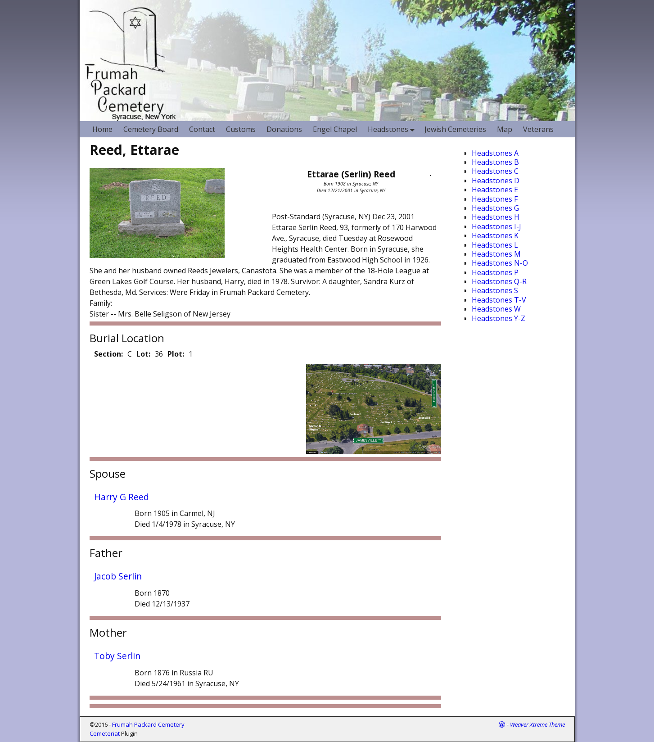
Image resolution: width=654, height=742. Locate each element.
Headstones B (495, 162)
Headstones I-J (496, 226)
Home (102, 129)
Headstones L (495, 245)
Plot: (175, 354)
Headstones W (496, 309)
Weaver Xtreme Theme (537, 724)
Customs (241, 129)
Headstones (393, 129)
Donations (284, 129)
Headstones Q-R (499, 281)
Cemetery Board (150, 129)
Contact (202, 129)
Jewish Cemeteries (455, 129)
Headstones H (495, 217)
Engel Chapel (335, 129)
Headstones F (495, 199)
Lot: (143, 354)
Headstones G (495, 208)
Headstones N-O (500, 263)
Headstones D (495, 181)
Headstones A (495, 153)
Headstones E (495, 190)
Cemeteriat (105, 733)
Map (504, 129)
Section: (108, 354)
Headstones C (495, 171)
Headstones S (495, 290)
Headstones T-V (499, 300)
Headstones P (495, 272)
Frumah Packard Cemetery (148, 724)
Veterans (538, 129)
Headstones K (495, 235)
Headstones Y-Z (498, 318)
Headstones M (496, 254)
